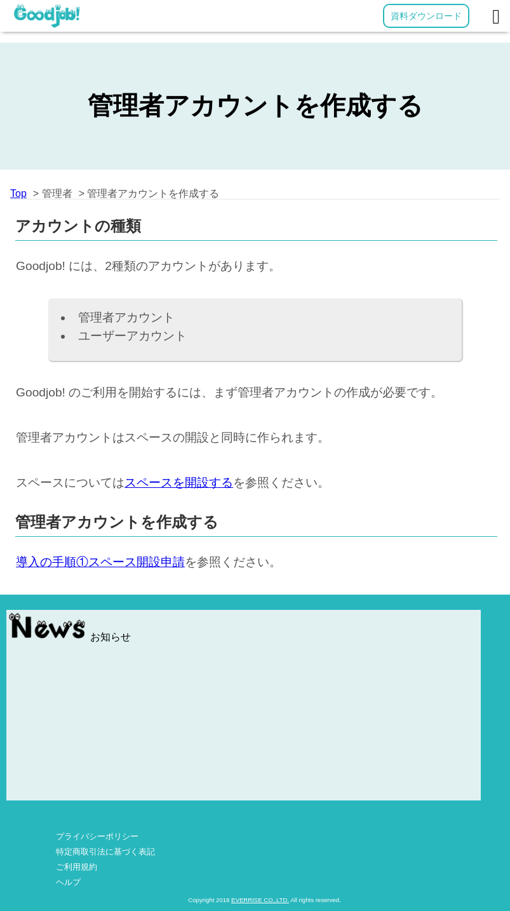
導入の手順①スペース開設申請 (100, 562)
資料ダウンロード (426, 16)
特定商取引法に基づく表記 (105, 851)
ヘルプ (68, 882)
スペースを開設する (178, 482)
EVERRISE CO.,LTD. (260, 899)
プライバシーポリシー (97, 836)
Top (18, 193)
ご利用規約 (76, 867)
